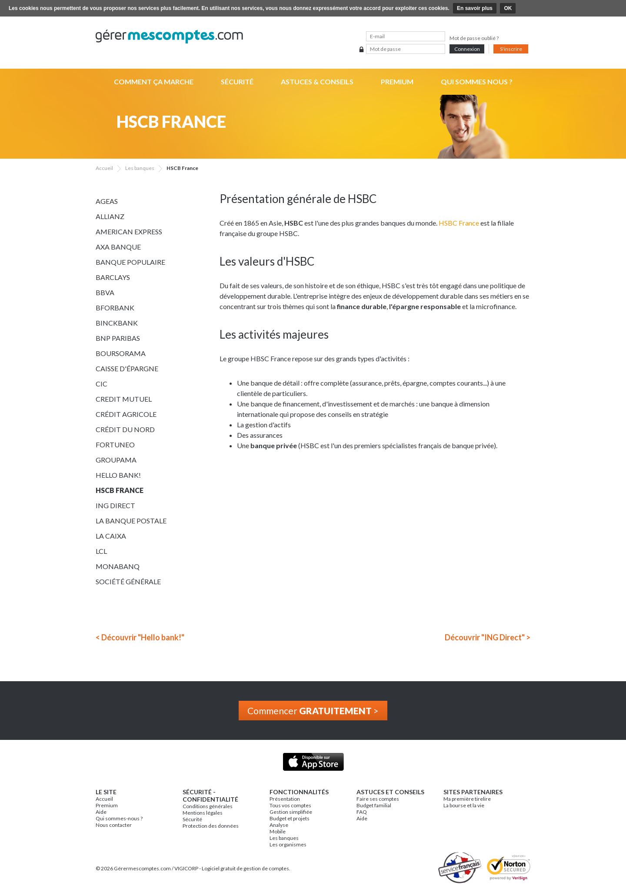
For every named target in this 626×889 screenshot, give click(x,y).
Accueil (104, 799)
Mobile (278, 831)
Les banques (284, 838)
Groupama (116, 460)
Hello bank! (118, 475)
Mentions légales (203, 812)
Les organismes (288, 844)
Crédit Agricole (126, 414)
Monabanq (118, 566)
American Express (129, 231)
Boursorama (121, 353)
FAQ (361, 812)
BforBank (115, 307)
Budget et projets (290, 818)
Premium (397, 81)
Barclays (113, 277)
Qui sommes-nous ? (119, 818)
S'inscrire (511, 49)
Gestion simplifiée (291, 812)
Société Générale (128, 581)
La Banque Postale (131, 520)
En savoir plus (475, 8)
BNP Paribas (118, 338)
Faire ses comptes (377, 799)
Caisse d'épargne (127, 368)
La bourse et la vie (463, 805)
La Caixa (111, 536)
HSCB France (119, 490)
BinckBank (117, 323)
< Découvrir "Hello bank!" (140, 637)
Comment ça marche (153, 81)
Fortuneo (115, 444)
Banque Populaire (130, 262)
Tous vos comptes (290, 805)
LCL (101, 551)
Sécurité (237, 81)
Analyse (279, 825)
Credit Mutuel (124, 399)
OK (508, 8)
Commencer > (313, 710)
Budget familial (373, 805)
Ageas (107, 201)
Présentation (285, 799)
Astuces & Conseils (317, 81)
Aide (101, 812)
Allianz (110, 216)
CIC (101, 384)
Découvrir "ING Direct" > (487, 637)
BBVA (105, 292)
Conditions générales (208, 806)
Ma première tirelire (467, 799)
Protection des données (211, 825)
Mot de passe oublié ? (474, 38)
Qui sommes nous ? (477, 81)
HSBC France (459, 223)
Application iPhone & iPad (313, 762)
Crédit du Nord (125, 429)
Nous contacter (114, 825)
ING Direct (115, 505)
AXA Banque (118, 247)
